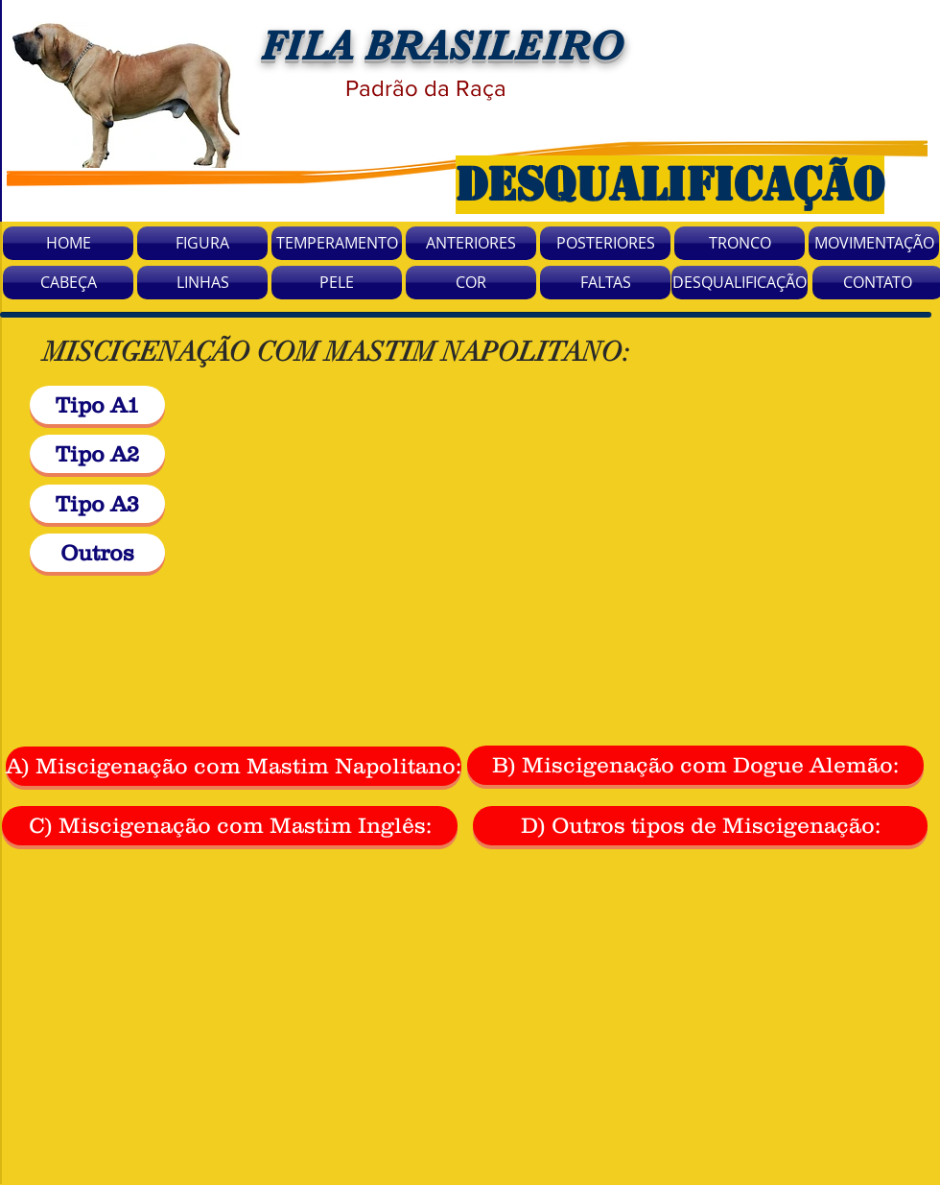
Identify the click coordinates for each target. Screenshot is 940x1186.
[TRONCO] (739, 243)
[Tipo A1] (97, 405)
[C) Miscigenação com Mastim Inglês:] (230, 825)
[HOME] (68, 243)
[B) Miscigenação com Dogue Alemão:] (695, 765)
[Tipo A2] (97, 454)
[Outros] (97, 553)
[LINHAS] (202, 282)
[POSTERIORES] (605, 243)
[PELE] (336, 282)
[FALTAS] (605, 282)
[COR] (471, 282)
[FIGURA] (202, 243)
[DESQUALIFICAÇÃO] (739, 282)
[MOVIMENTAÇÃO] (874, 243)
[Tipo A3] (97, 504)
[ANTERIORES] (471, 243)
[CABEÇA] (68, 282)
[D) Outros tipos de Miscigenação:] (700, 825)
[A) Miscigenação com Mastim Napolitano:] (233, 766)
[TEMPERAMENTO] (336, 243)
